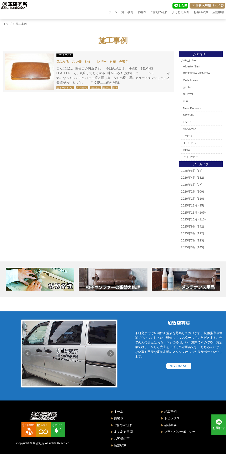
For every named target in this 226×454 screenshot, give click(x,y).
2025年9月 (188, 226)
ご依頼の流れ (159, 12)
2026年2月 (188, 191)
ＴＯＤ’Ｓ (189, 143)
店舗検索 (218, 12)
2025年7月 (188, 240)
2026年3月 (188, 184)
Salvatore (189, 129)
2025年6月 (188, 247)
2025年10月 (189, 219)
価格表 (141, 12)
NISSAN (189, 115)
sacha (187, 122)
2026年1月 (188, 198)
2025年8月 (188, 233)
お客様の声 (201, 12)
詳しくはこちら (178, 365)
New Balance (192, 108)
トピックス (172, 418)
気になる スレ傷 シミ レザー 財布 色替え (92, 61)
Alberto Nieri (191, 66)
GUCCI (188, 94)
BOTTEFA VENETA (196, 73)
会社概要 (170, 425)
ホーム (113, 12)
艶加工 (106, 87)
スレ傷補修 (82, 87)
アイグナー (191, 157)
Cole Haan (190, 80)
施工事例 (127, 12)
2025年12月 (189, 205)
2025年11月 (189, 212)
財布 (115, 87)
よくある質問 (180, 12)
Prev (27, 353)
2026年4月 (188, 177)
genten (187, 87)
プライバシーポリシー (179, 431)
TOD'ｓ (188, 136)
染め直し (95, 87)
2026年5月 (188, 170)
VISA (186, 150)
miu (185, 101)
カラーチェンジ (65, 87)
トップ (7, 23)
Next (110, 353)
